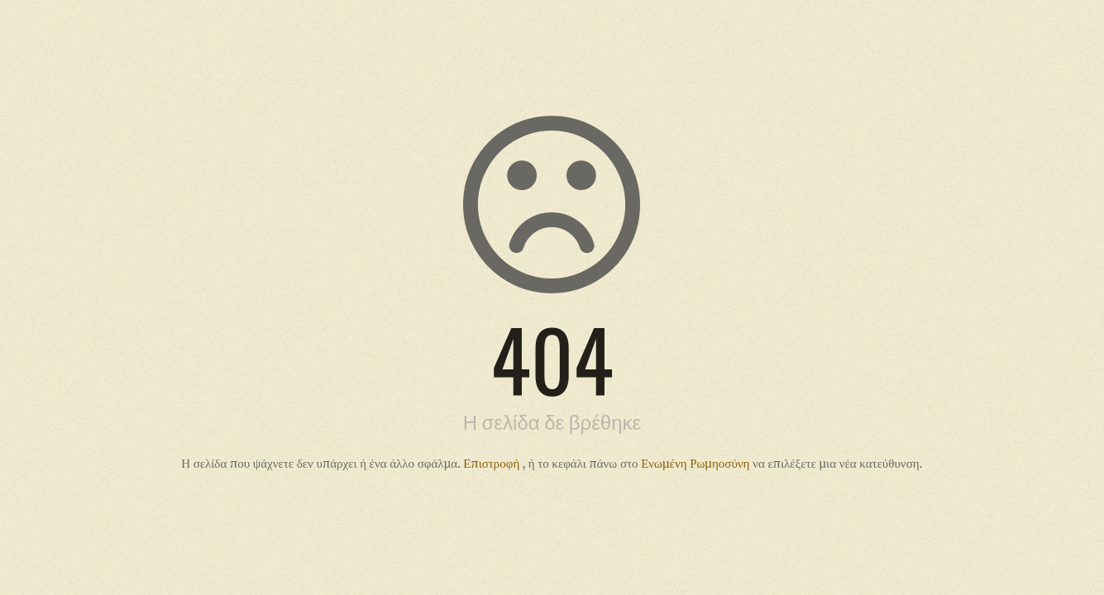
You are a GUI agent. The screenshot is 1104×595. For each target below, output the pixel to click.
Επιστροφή (492, 463)
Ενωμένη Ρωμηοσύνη (697, 463)
